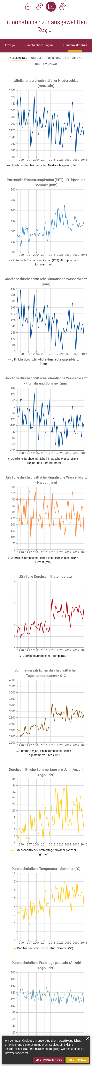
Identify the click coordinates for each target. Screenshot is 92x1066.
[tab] (9, 45)
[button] (28, 7)
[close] (87, 1039)
